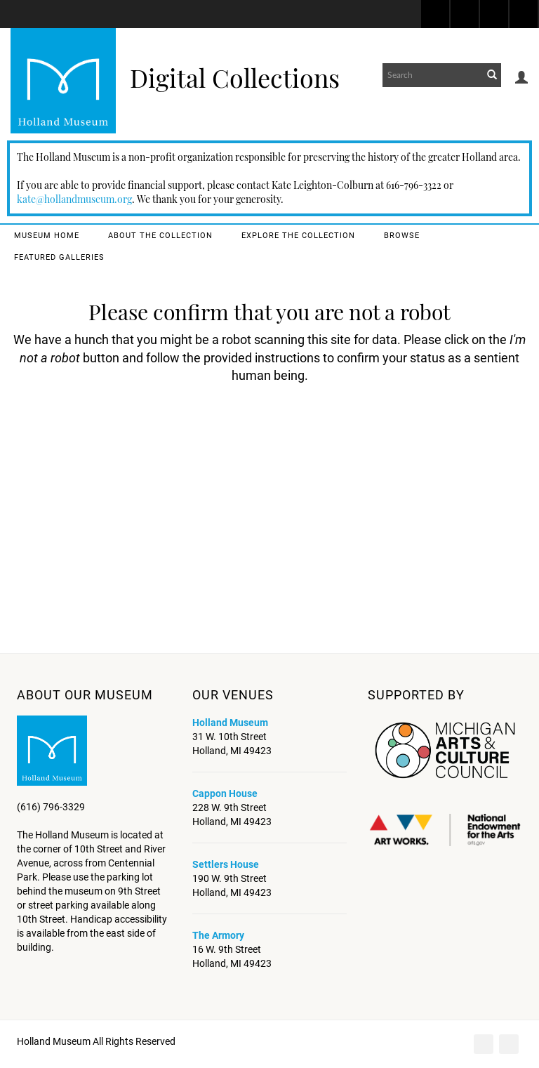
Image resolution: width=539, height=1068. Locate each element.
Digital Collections (235, 77)
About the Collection (160, 235)
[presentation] (300, 439)
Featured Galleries (59, 257)
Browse (402, 235)
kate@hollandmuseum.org (74, 199)
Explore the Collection (298, 235)
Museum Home (46, 235)
